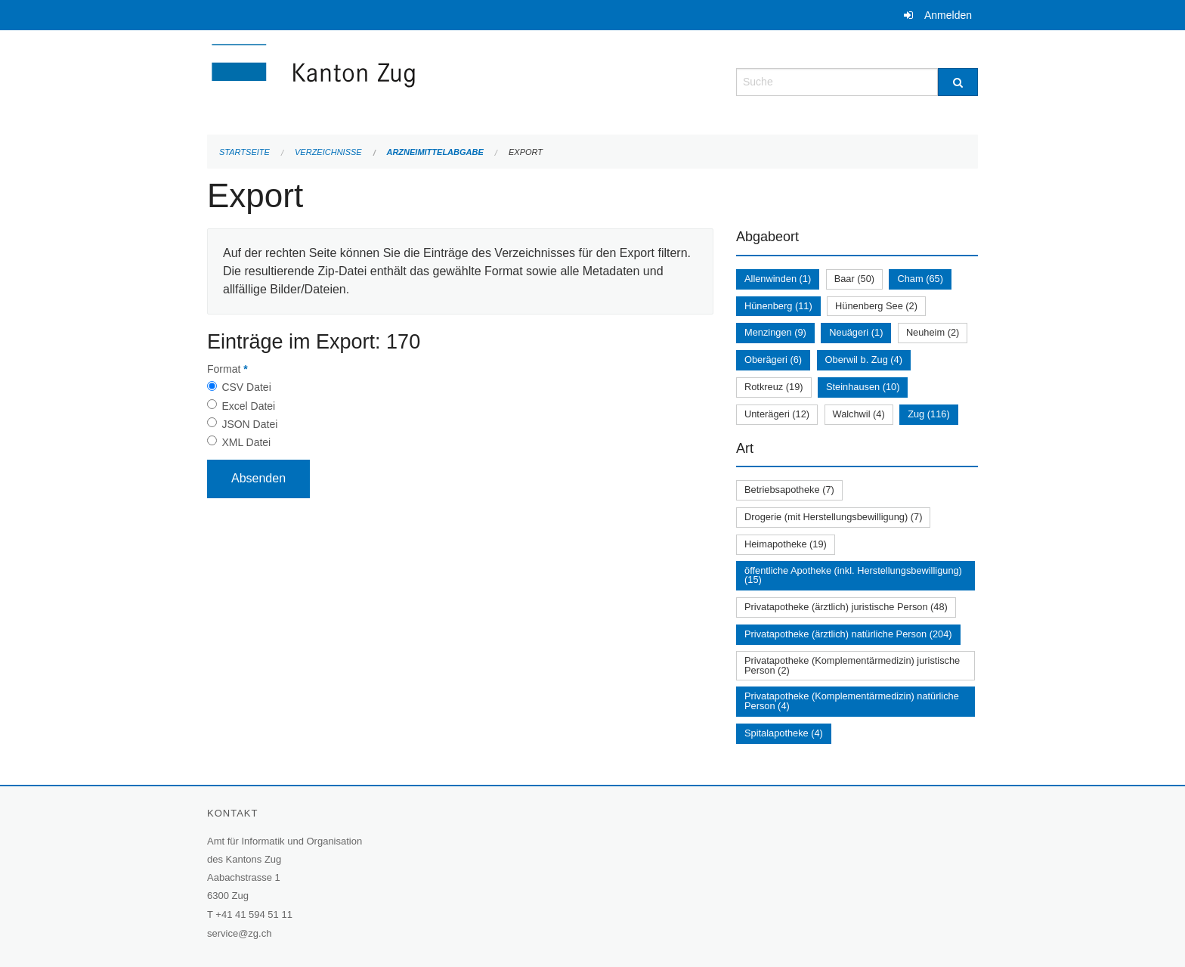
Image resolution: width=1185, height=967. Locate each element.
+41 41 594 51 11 (253, 914)
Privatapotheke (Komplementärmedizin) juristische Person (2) (852, 665)
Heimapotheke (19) (785, 544)
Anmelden (948, 15)
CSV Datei (246, 387)
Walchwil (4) (859, 414)
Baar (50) (854, 278)
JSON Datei (249, 424)
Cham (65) (919, 278)
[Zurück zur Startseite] (403, 80)
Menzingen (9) (775, 332)
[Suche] (958, 82)
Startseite (244, 152)
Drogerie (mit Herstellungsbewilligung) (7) (833, 516)
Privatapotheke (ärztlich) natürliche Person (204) (848, 634)
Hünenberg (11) (778, 305)
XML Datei (246, 442)
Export (526, 152)
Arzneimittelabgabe (434, 152)
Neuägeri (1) (856, 332)
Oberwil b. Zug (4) (863, 359)
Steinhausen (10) (862, 386)
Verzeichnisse (328, 152)
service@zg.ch (239, 933)
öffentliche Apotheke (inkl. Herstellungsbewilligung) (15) (853, 575)
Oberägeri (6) (773, 359)
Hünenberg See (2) (876, 305)
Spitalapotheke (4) (783, 733)
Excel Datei (248, 406)
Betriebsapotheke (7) (789, 489)
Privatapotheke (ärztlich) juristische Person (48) (846, 606)
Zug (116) (928, 414)
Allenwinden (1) (777, 278)
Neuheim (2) (932, 332)
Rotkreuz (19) (773, 386)
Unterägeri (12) (776, 414)
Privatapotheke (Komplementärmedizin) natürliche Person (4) (851, 700)
